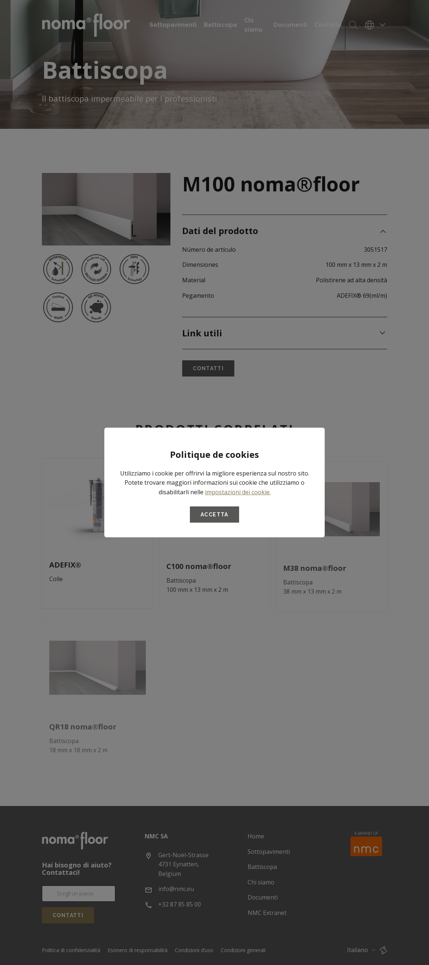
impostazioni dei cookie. (238, 492)
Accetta (214, 514)
